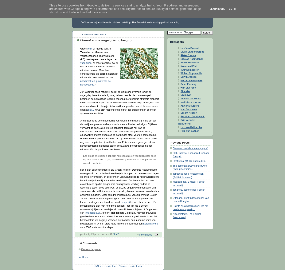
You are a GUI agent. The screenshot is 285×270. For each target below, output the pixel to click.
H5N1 (91, 110)
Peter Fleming (188, 84)
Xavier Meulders (190, 106)
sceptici (126, 202)
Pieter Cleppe (188, 55)
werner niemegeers (191, 80)
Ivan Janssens (189, 109)
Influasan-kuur (92, 213)
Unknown (186, 95)
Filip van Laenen (190, 131)
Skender (185, 91)
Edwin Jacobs (189, 77)
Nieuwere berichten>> (130, 266)
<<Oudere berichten (105, 266)
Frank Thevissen (190, 62)
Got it (232, 8)
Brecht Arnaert (189, 113)
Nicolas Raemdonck (192, 59)
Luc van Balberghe (191, 127)
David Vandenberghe (192, 51)
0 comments (145, 234)
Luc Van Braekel (190, 48)
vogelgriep (85, 63)
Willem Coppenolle (191, 73)
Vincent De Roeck (191, 98)
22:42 (116, 234)
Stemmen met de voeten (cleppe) (190, 148)
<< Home (83, 257)
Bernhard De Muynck (193, 116)
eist (90, 48)
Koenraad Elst (189, 66)
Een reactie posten (91, 249)
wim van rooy (188, 87)
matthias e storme (191, 102)
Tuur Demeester (190, 70)
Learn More (217, 8)
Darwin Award (150, 223)
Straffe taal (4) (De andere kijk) (189, 161)
